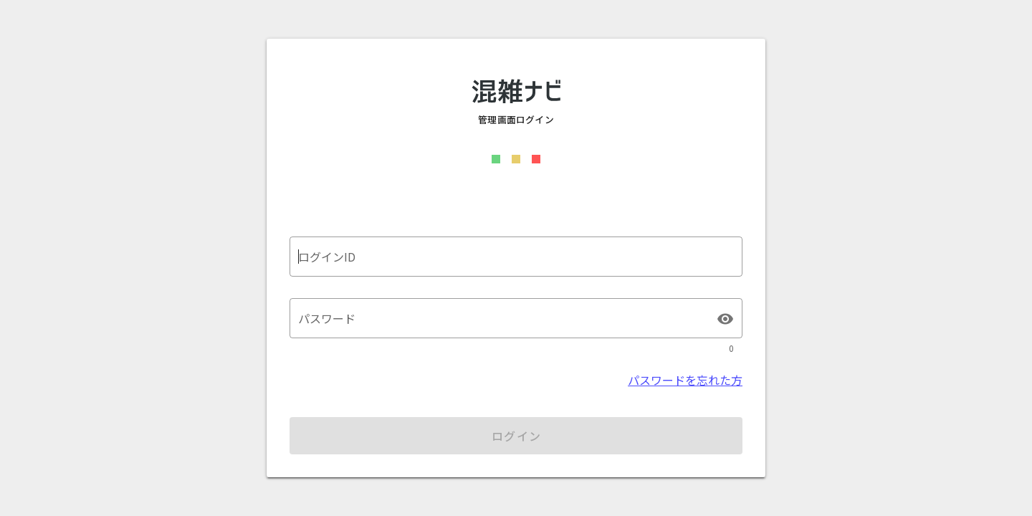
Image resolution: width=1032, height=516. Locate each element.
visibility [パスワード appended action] (725, 319)
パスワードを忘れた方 (685, 379)
